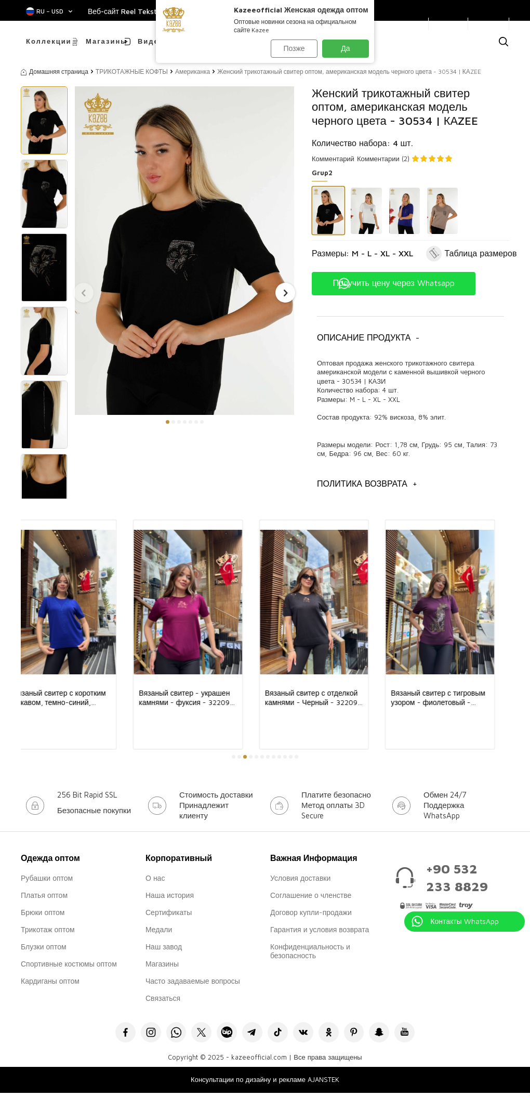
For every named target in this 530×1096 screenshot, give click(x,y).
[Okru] (336, 1034)
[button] (167, 422)
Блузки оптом (44, 946)
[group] (184, 250)
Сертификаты (168, 912)
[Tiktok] (279, 1034)
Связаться (162, 998)
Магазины (105, 41)
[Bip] (222, 1034)
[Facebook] (108, 1034)
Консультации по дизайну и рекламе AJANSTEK (265, 1083)
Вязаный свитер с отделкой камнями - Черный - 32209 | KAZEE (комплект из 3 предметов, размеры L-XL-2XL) (325, 697)
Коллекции (49, 41)
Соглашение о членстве (310, 895)
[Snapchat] (393, 1034)
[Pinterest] (365, 1034)
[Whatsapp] (165, 1034)
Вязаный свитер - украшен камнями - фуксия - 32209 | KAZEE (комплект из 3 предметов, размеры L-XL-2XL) (201, 697)
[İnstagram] (136, 1034)
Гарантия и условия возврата (319, 929)
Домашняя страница (54, 71)
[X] (193, 1034)
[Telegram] (250, 1034)
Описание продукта (368, 337)
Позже (293, 48)
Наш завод (163, 946)
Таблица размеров (481, 253)
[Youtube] (422, 1034)
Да (345, 48)
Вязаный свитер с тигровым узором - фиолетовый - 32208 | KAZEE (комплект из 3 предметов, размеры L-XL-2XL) (453, 697)
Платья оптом (44, 895)
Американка (192, 71)
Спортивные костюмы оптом (69, 963)
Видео (151, 41)
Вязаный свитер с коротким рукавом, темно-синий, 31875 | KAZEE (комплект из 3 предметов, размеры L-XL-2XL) (75, 697)
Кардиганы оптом (50, 980)
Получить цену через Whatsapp (393, 283)
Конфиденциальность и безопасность (310, 951)
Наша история (169, 895)
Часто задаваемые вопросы (192, 980)
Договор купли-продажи (311, 912)
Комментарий (333, 158)
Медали (158, 929)
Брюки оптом (42, 912)
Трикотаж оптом (48, 929)
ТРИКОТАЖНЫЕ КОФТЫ (132, 71)
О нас (155, 877)
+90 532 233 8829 (457, 877)
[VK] (308, 1034)
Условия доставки (300, 877)
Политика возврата (367, 483)
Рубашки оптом (47, 877)
